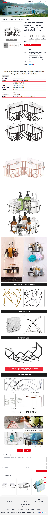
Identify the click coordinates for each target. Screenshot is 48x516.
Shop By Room (20, 510)
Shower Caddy (14, 19)
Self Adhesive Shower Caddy (23, 19)
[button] (20, 45)
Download (40, 510)
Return (27, 450)
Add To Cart (28, 44)
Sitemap (3, 514)
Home (4, 19)
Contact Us (33, 510)
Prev (20, 450)
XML (6, 514)
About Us (27, 510)
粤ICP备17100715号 (31, 512)
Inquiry (38, 44)
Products (8, 19)
